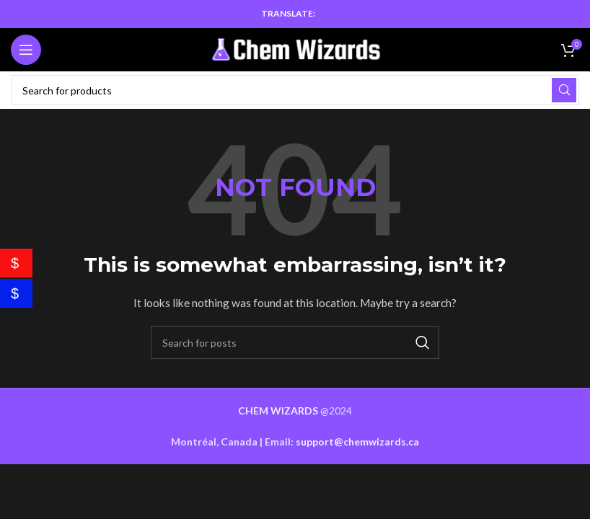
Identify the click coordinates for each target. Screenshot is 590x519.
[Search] (295, 90)
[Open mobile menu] (26, 49)
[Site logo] (295, 49)
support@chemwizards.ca (357, 441)
